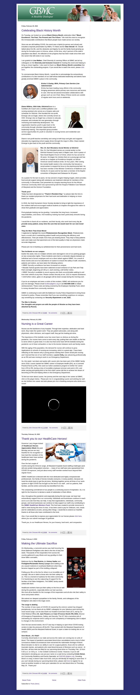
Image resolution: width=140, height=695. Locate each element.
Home (54, 680)
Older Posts (82, 680)
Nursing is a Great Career (37, 323)
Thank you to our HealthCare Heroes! (44, 438)
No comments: (53, 313)
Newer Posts (26, 680)
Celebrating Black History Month (41, 30)
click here (78, 516)
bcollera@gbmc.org (52, 284)
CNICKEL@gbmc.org (66, 656)
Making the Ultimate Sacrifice (39, 543)
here (68, 661)
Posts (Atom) (35, 684)
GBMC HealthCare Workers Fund (37, 505)
